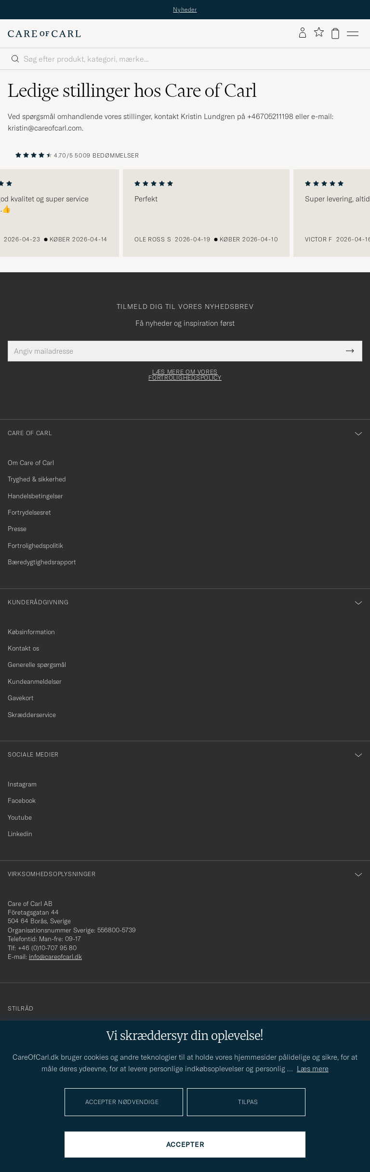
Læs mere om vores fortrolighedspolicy (185, 375)
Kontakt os (23, 648)
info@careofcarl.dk (55, 956)
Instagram (22, 784)
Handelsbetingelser (35, 496)
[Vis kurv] (335, 33)
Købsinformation (31, 632)
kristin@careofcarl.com (45, 128)
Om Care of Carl (31, 462)
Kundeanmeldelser (35, 681)
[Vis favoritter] (319, 33)
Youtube (20, 817)
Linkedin (20, 834)
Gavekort (21, 698)
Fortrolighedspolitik (35, 545)
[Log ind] (302, 33)
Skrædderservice (32, 715)
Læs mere (313, 1068)
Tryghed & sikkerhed (37, 479)
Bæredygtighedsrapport (42, 562)
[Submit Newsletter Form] (350, 351)
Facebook (22, 800)
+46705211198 (270, 116)
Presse (17, 529)
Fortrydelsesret (29, 512)
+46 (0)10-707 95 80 (47, 948)
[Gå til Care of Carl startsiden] (44, 34)
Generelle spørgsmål (37, 664)
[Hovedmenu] (352, 33)
